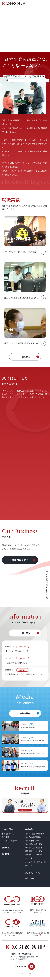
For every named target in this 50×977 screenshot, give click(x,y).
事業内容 (29, 829)
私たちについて (8, 834)
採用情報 (5, 854)
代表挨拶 (5, 837)
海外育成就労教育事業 (33, 848)
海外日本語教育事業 (33, 837)
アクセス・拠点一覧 (10, 841)
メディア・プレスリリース (35, 862)
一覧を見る (25, 356)
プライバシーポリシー (33, 873)
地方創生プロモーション (34, 855)
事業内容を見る (20, 560)
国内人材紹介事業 (32, 841)
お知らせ (28, 865)
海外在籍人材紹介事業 (33, 844)
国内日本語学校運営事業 (34, 834)
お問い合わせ (30, 878)
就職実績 (5, 847)
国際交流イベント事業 (33, 851)
